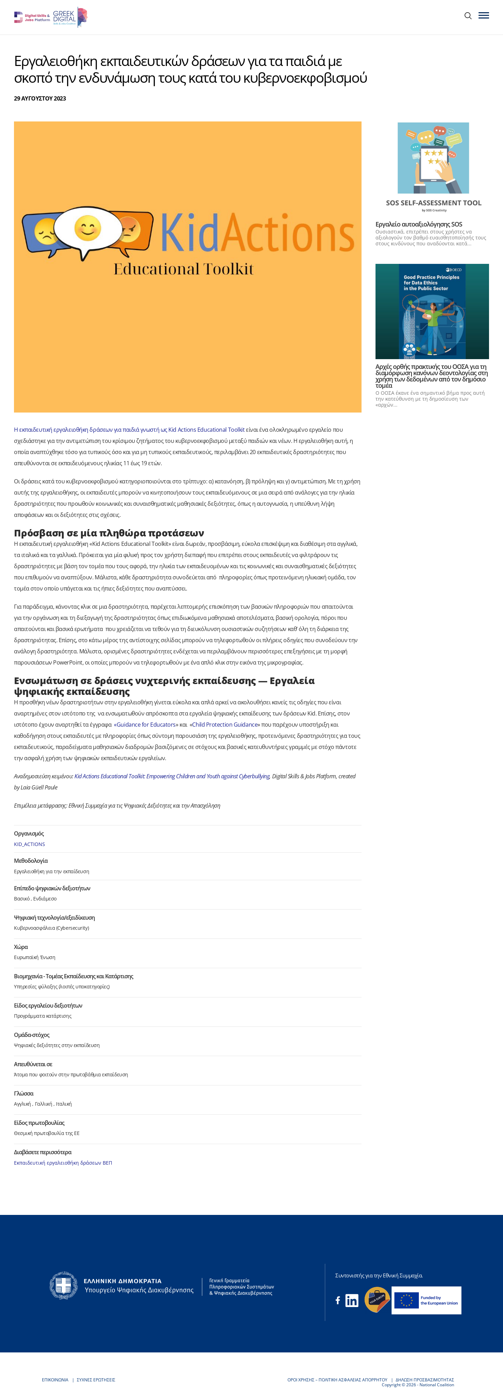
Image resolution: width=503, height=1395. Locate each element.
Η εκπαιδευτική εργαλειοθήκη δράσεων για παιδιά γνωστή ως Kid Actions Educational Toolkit (130, 429)
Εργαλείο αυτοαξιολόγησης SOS (419, 224)
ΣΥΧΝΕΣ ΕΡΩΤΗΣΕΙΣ (96, 1380)
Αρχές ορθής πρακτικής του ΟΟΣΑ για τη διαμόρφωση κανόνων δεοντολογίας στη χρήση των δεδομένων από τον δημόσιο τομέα (432, 375)
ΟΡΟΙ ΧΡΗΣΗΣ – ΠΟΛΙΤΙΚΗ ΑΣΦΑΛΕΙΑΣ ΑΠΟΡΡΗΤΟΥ (337, 1380)
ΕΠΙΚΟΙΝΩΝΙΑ (55, 1380)
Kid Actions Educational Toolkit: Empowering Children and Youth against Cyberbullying (171, 776)
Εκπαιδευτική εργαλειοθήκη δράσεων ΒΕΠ (63, 1162)
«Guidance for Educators (145, 724)
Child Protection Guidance (224, 724)
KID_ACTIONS (29, 844)
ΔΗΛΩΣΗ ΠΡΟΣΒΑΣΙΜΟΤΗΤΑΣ (425, 1380)
